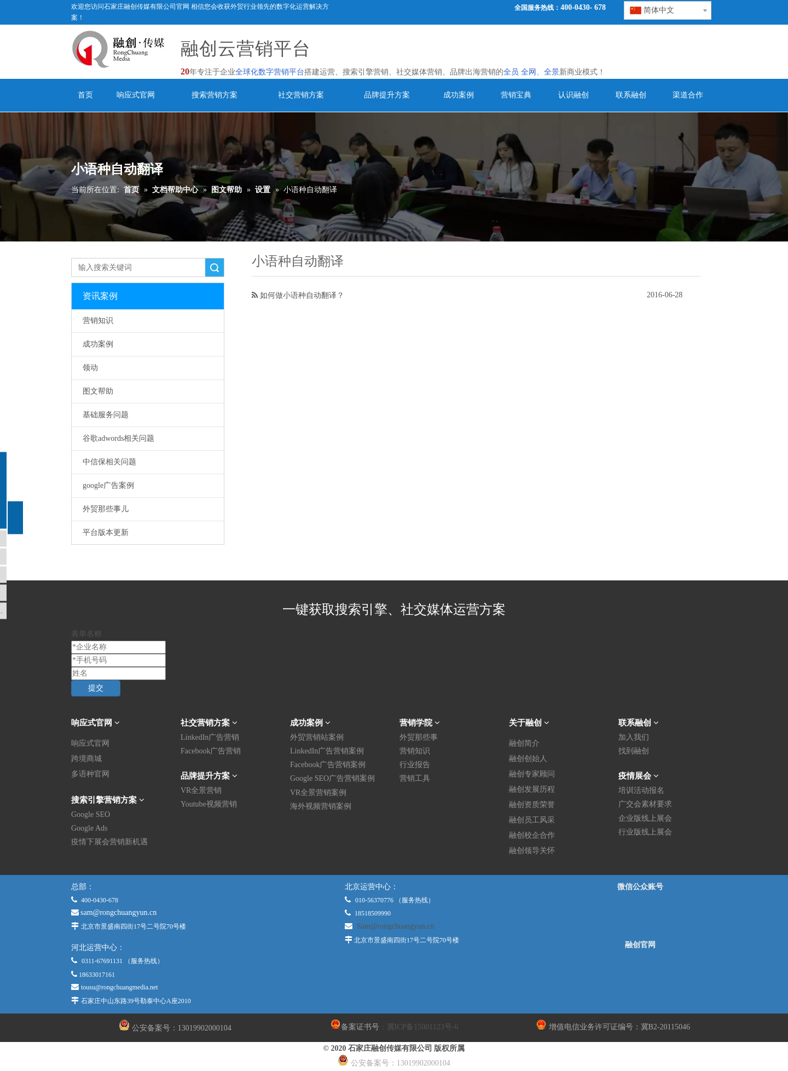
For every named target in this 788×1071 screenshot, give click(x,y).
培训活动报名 (641, 790)
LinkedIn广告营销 (210, 737)
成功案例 (98, 344)
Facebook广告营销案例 (328, 765)
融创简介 (524, 743)
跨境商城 (86, 759)
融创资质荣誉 (532, 805)
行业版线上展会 (645, 832)
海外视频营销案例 (320, 806)
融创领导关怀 (532, 851)
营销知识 (98, 320)
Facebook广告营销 (211, 751)
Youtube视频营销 (209, 804)
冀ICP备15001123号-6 (423, 1027)
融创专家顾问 (532, 774)
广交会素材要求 (645, 804)
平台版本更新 (106, 532)
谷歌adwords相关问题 (118, 438)
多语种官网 (90, 774)
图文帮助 (98, 391)
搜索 (214, 267)
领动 (90, 368)
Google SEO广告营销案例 (332, 778)
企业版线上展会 (645, 818)
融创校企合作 (532, 835)
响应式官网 (90, 743)
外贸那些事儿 (106, 509)
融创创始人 (528, 759)
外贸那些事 (418, 737)
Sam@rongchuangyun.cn (395, 926)
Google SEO (90, 814)
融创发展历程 (532, 789)
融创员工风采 (532, 820)
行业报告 (414, 765)
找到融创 (633, 751)
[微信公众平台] (640, 916)
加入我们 (633, 737)
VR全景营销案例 (318, 792)
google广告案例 (108, 485)
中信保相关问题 (109, 462)
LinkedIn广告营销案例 (327, 751)
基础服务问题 (106, 415)
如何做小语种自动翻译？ (302, 295)
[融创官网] (640, 974)
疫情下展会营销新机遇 (109, 842)
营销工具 (414, 778)
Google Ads (89, 828)
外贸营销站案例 (317, 737)
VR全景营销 (201, 790)
